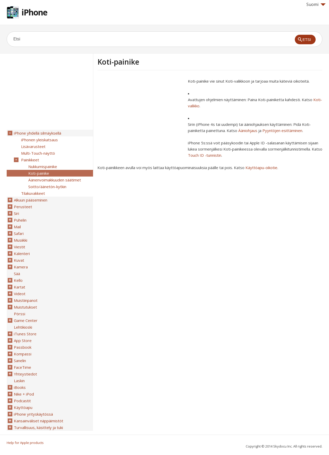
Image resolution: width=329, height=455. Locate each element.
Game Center (26, 320)
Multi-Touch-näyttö (38, 153)
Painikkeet (30, 159)
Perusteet (23, 206)
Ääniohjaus (247, 130)
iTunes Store (25, 333)
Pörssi (19, 313)
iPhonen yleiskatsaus (39, 139)
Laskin (19, 380)
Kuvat (19, 260)
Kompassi (22, 353)
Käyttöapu (23, 407)
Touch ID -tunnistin (204, 155)
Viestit (19, 246)
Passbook (22, 347)
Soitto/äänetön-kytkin (47, 186)
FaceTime (22, 367)
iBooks (20, 387)
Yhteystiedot (25, 374)
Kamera (21, 266)
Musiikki (20, 240)
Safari (19, 233)
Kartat (19, 287)
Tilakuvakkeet (33, 193)
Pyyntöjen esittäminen (282, 130)
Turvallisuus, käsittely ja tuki (38, 427)
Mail (17, 226)
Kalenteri (22, 253)
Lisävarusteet (33, 146)
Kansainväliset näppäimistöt (38, 420)
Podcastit (22, 400)
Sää (17, 273)
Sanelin (20, 360)
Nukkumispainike (42, 166)
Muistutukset (25, 307)
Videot (19, 293)
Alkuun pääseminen (30, 200)
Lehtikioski (23, 327)
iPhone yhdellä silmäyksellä (37, 133)
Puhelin (20, 220)
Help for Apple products (25, 442)
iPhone (34, 12)
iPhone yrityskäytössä (33, 414)
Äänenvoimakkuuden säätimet (54, 179)
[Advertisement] (140, 114)
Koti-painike (38, 173)
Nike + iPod (24, 394)
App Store (23, 340)
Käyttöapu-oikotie (261, 167)
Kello (18, 280)
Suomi (316, 4)
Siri (16, 213)
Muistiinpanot (26, 300)
